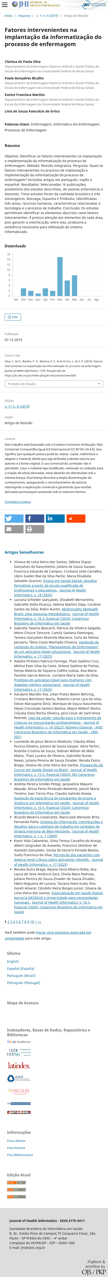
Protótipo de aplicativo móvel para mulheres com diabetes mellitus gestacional (53, 682)
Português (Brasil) (21, 975)
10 (32, 921)
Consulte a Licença (18, 502)
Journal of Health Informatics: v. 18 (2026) (50, 592)
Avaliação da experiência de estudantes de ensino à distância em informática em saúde (55, 800)
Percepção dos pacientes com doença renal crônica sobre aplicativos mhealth (57, 857)
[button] (14, 518)
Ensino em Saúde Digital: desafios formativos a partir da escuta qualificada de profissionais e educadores (55, 585)
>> (39, 921)
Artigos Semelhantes (24, 552)
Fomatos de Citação (22, 384)
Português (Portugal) (23, 982)
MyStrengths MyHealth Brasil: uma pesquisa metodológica (56, 611)
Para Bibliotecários (20, 1155)
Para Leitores (16, 1141)
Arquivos (24, 15)
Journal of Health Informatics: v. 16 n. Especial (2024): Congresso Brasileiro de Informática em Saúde (56, 619)
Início (8, 15)
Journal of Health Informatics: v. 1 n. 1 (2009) (56, 833)
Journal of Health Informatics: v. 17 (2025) (52, 687)
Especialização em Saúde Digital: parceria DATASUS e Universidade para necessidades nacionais (58, 898)
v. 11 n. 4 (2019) (47, 15)
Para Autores (16, 1148)
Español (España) (20, 968)
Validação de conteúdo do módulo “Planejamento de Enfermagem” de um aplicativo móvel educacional (56, 647)
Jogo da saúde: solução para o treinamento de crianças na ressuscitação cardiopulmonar (57, 720)
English (13, 961)
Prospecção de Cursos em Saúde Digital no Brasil (58, 767)
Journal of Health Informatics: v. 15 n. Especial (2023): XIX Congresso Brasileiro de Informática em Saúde (55, 774)
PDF (14, 317)
